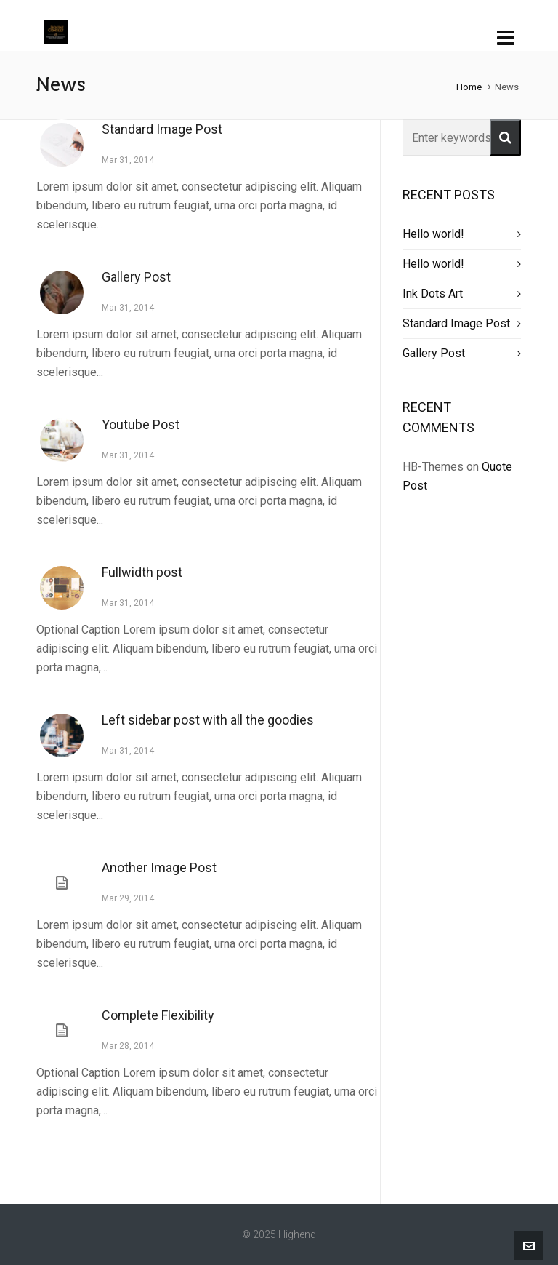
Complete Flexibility (158, 1015)
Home (469, 86)
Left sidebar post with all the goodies (208, 719)
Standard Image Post (162, 129)
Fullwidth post (142, 572)
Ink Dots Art (433, 293)
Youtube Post (140, 424)
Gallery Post (136, 276)
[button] (505, 137)
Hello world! (433, 234)
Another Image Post (159, 867)
